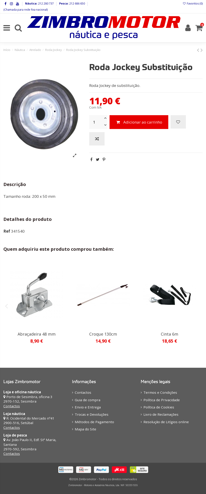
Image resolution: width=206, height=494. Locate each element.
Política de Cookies (158, 407)
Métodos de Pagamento (94, 422)
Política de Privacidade (161, 400)
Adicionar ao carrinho (139, 122)
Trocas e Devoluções (91, 414)
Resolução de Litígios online (166, 422)
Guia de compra (87, 400)
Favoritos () (193, 3)
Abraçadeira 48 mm (37, 334)
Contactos (11, 406)
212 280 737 (45, 3)
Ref (6, 231)
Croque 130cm (103, 334)
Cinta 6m (169, 334)
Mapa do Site (85, 429)
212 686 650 (77, 3)
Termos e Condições (160, 392)
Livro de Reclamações (160, 414)
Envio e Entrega (88, 407)
